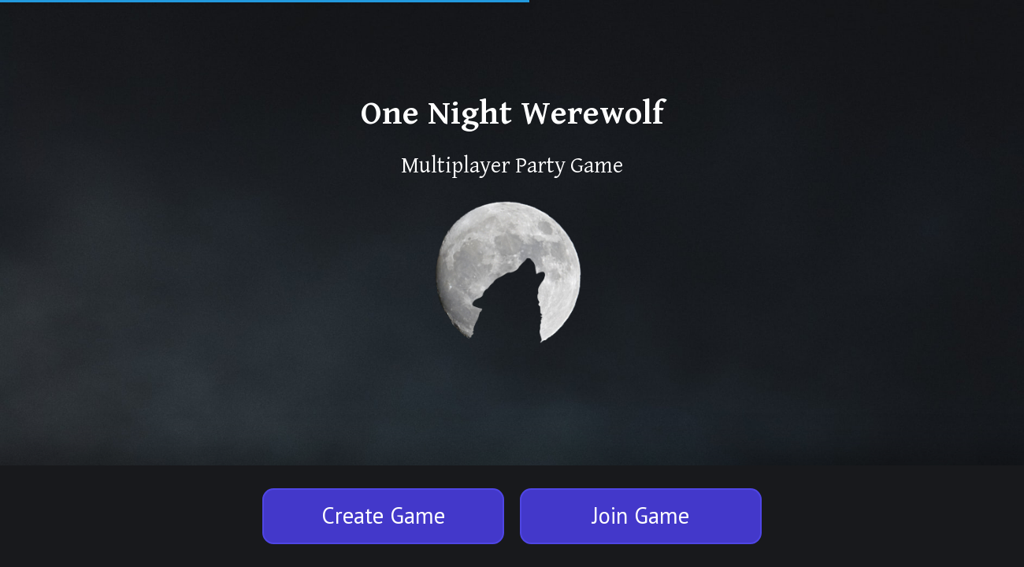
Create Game (383, 515)
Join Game (640, 515)
